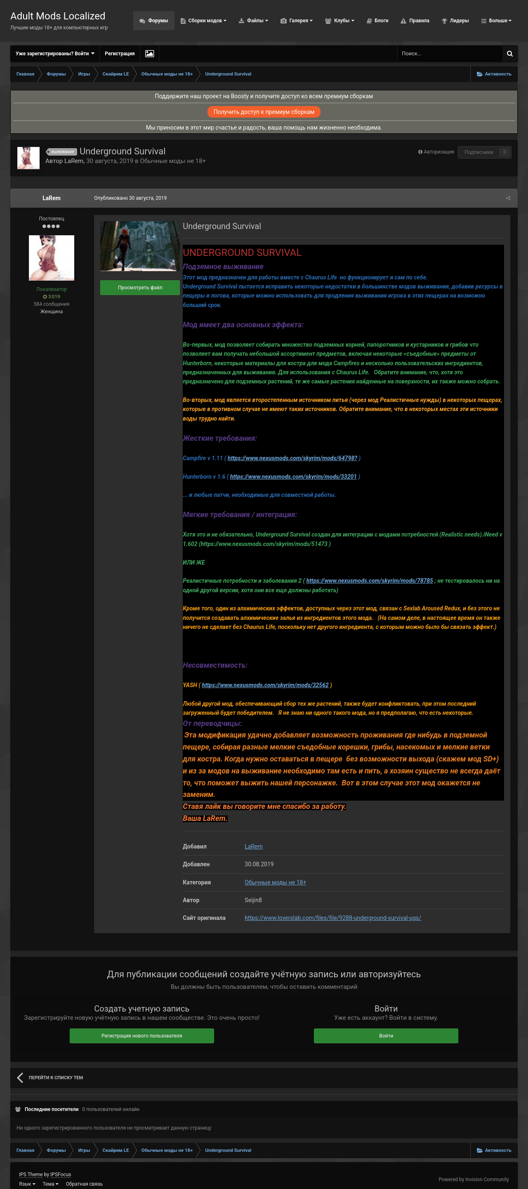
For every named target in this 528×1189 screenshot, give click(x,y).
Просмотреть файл (139, 288)
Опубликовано (129, 198)
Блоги (381, 21)
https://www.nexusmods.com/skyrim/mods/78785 (368, 580)
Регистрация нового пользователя (141, 1024)
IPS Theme (31, 1163)
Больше (500, 21)
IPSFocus (60, 1163)
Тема (51, 1172)
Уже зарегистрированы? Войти (55, 53)
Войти (386, 1024)
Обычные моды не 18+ (173, 161)
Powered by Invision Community (473, 1167)
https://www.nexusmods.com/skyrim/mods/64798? (291, 458)
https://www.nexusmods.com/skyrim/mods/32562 (263, 685)
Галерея (300, 21)
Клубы (343, 21)
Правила (418, 21)
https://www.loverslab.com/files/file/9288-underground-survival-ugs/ (331, 906)
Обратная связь (84, 1172)
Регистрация (119, 54)
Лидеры (459, 21)
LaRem (74, 161)
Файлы (257, 21)
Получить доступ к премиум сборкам (264, 112)
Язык (27, 1172)
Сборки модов (206, 21)
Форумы (157, 21)
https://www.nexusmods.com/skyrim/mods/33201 (292, 476)
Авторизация (439, 152)
